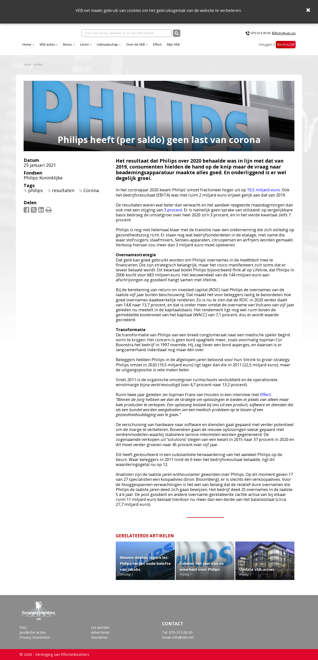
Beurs (111, 47)
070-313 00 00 (261, 34)
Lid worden (100, 627)
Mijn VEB (217, 47)
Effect (201, 47)
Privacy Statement (35, 637)
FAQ (23, 627)
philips (35, 194)
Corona (91, 194)
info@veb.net (286, 34)
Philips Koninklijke (43, 181)
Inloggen (266, 47)
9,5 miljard (259, 193)
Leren (128, 47)
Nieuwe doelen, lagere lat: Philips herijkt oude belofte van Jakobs (145, 566)
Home (70, 47)
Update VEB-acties (256, 572)
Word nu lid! (286, 47)
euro (275, 193)
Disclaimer (99, 637)
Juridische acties (33, 632)
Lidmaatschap (151, 47)
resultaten (63, 194)
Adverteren (100, 632)
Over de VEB (179, 47)
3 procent (173, 213)
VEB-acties (91, 47)
